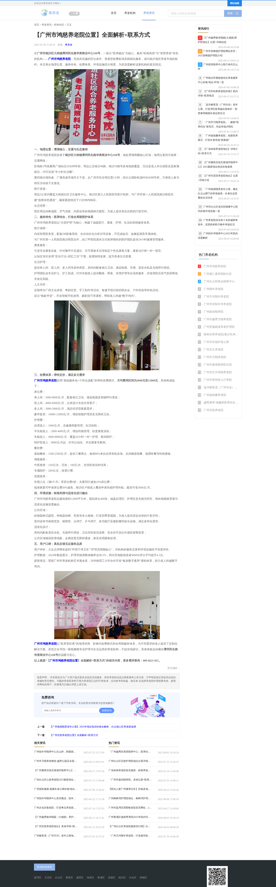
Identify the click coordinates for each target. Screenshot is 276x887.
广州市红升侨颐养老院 (218, 372)
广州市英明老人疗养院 (218, 379)
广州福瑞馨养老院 (215, 395)
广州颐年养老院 (213, 289)
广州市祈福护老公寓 (216, 342)
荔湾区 (37, 877)
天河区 (48, 877)
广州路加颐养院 (213, 311)
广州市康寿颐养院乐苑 (218, 364)
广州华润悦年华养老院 (218, 304)
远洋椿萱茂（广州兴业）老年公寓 (221, 387)
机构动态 (59, 25)
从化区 (132, 877)
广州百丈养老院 (213, 349)
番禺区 (69, 877)
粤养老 (68, 44)
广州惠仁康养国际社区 (218, 273)
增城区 (143, 877)
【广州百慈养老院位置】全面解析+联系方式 (74, 735)
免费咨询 (107, 710)
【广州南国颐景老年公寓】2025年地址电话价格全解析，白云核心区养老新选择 (93, 726)
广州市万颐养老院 (215, 357)
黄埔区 (101, 877)
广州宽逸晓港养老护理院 (219, 326)
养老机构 (130, 12)
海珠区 (90, 877)
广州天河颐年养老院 (216, 296)
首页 (114, 12)
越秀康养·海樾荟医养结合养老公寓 (221, 402)
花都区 (111, 877)
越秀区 (80, 877)
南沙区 (122, 877)
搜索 (233, 13)
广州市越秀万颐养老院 (218, 319)
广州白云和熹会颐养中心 (219, 281)
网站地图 (234, 3)
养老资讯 (149, 12)
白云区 (58, 877)
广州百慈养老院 (213, 410)
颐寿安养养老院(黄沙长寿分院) (221, 334)
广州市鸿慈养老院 (215, 266)
